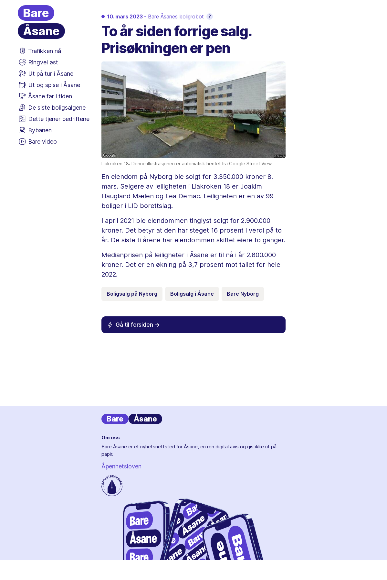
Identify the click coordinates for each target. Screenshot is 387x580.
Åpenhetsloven (121, 466)
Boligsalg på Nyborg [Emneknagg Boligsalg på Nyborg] (132, 293)
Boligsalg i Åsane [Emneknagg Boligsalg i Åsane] (192, 293)
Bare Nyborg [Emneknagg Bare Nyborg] (243, 293)
